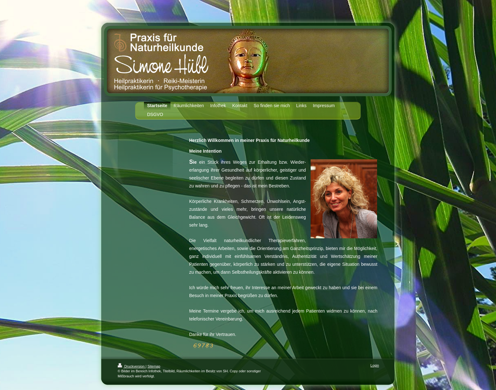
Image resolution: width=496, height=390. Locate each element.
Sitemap (153, 366)
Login (374, 365)
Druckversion (132, 366)
